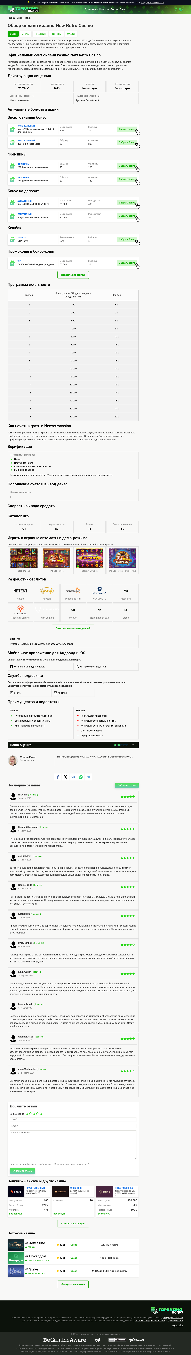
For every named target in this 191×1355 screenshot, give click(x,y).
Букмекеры (91, 9)
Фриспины (56, 34)
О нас (123, 9)
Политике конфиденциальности (150, 1321)
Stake (33, 1269)
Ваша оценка (17, 1114)
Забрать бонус (128, 130)
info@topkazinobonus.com (152, 2)
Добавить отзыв (127, 785)
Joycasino (37, 1243)
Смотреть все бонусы (73, 1223)
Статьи (114, 9)
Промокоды (40, 34)
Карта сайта (177, 1325)
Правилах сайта (175, 1321)
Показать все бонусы (73, 274)
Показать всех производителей (73, 628)
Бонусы (25, 34)
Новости (104, 9)
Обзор (13, 34)
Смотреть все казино (73, 1284)
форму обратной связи (172, 1317)
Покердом (37, 1256)
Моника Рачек (28, 757)
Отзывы (71, 34)
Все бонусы (15, 1213)
